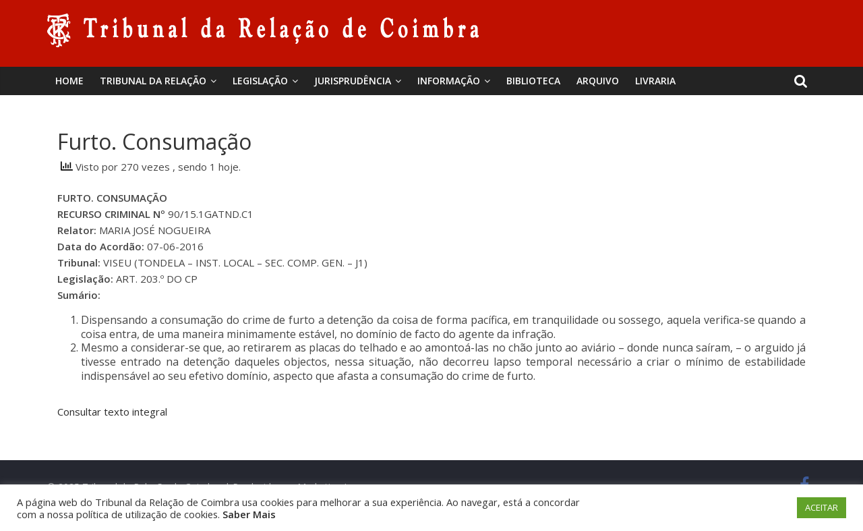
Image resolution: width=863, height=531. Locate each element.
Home (69, 80)
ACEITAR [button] (821, 507)
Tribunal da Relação (153, 80)
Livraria (655, 80)
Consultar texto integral (112, 411)
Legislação (260, 80)
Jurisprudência (352, 80)
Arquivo (597, 80)
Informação (448, 80)
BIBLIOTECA (533, 80)
